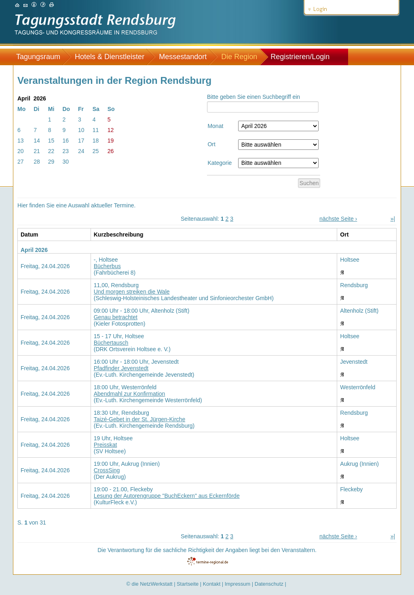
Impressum (237, 584)
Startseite (188, 584)
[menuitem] (42, 57)
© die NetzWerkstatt (150, 584)
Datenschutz (269, 584)
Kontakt (212, 584)
